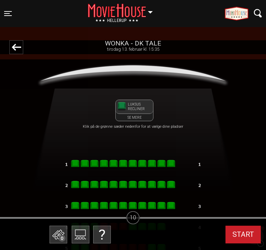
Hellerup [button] (123, 9)
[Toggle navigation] (8, 13)
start (243, 234)
